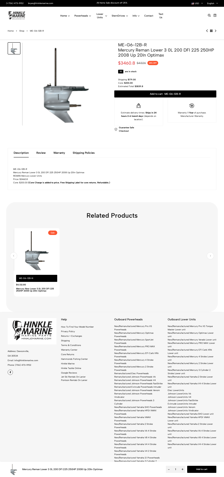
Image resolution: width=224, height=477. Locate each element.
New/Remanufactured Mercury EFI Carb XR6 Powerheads (136, 355)
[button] (13, 255)
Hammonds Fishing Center (74, 359)
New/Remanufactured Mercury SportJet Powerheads (133, 341)
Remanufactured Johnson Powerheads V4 (135, 380)
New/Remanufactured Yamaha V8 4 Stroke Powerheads (135, 439)
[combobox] (197, 3)
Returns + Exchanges (71, 336)
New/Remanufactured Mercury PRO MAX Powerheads (134, 348)
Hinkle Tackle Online (71, 368)
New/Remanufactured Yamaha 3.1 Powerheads (137, 457)
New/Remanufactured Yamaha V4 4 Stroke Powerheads (135, 446)
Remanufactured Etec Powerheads (131, 373)
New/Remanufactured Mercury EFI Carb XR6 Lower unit (190, 352)
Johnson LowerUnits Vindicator (183, 410)
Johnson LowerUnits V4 (179, 397)
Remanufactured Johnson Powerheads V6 (135, 377)
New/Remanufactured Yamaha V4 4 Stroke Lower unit (192, 385)
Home (65, 15)
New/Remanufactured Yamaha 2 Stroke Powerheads (133, 426)
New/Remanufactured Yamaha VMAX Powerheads (132, 419)
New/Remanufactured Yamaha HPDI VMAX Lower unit (189, 419)
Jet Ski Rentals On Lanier (73, 377)
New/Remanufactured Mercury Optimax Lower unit (191, 335)
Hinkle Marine (68, 363)
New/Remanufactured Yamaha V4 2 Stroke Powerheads (135, 453)
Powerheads (82, 15)
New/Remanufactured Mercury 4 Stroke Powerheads (133, 362)
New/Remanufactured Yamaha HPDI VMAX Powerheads (135, 412)
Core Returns (67, 354)
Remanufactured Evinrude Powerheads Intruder (137, 387)
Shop (21, 31)
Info (136, 15)
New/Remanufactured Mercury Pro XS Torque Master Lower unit (190, 328)
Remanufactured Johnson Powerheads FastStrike (138, 383)
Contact (148, 15)
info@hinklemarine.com (26, 360)
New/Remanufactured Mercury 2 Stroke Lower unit (190, 365)
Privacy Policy (68, 331)
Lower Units (102, 16)
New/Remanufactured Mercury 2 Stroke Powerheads (133, 368)
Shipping (65, 340)
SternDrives (120, 15)
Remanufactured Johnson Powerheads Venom (137, 390)
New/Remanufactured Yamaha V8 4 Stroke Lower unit (192, 439)
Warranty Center (69, 350)
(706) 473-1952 (23, 365)
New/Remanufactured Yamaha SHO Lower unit (191, 414)
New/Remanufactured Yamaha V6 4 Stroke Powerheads (135, 432)
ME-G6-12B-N (26, 278)
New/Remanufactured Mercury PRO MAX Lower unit (191, 345)
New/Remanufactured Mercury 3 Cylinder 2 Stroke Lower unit (189, 372)
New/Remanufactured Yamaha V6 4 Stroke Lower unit (192, 432)
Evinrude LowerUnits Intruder (182, 404)
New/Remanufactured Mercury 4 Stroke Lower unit (190, 358)
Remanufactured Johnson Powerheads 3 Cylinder (134, 402)
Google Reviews (69, 373)
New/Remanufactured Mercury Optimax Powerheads (134, 335)
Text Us (160, 16)
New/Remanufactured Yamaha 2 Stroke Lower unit (190, 379)
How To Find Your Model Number (77, 327)
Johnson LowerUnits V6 (179, 393)
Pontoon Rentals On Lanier (74, 380)
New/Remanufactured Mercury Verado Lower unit (192, 339)
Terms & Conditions (71, 345)
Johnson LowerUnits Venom (181, 407)
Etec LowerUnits (176, 390)
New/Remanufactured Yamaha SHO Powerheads (138, 407)
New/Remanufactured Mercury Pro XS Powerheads (133, 328)
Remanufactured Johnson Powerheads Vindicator (133, 395)
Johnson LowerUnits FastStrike (183, 400)
